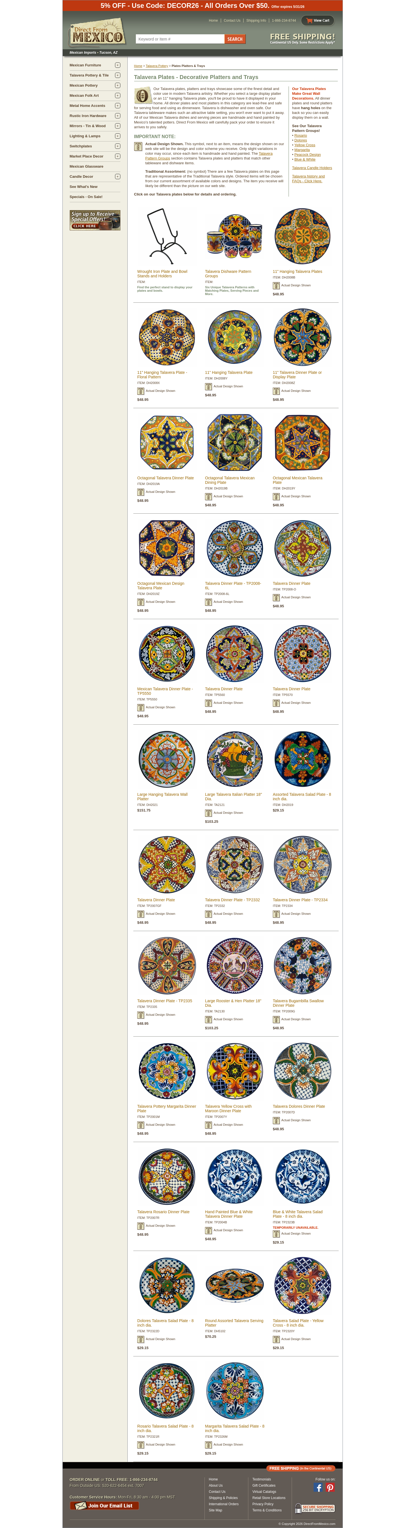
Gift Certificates (264, 1485)
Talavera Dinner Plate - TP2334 (300, 900)
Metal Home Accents (87, 106)
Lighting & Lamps (85, 136)
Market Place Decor (87, 156)
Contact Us (232, 21)
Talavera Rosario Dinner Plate (163, 1212)
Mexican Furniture (85, 65)
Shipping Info (256, 21)
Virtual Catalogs (264, 1492)
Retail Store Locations (269, 1498)
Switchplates (81, 146)
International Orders (224, 1504)
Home (213, 21)
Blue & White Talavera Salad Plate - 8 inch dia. (298, 1214)
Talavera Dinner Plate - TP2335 (164, 1001)
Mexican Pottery (84, 85)
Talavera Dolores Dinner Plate (299, 1106)
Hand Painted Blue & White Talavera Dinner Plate (229, 1214)
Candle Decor (81, 176)
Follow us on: (326, 1479)
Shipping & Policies (223, 1498)
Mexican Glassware (87, 166)
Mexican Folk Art (84, 95)
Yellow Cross (304, 145)
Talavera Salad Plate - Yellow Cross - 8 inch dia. (298, 1322)
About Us (216, 1485)
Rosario (300, 135)
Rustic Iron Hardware (88, 116)
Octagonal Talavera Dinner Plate (165, 478)
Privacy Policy (263, 1504)
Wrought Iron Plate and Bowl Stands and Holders (162, 273)
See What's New (84, 187)
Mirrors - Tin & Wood (88, 126)
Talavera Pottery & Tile (89, 75)
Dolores (300, 140)
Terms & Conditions (267, 1510)
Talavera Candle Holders (312, 168)
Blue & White (305, 159)
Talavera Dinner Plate (291, 583)
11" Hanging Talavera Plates (297, 271)
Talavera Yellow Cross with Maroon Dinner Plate (228, 1108)
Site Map (215, 1510)
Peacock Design (307, 154)
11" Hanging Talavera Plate (229, 372)
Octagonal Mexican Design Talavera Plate (160, 585)
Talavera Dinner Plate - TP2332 (232, 900)
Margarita (302, 150)
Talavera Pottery (157, 66)
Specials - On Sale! (86, 197)
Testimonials (262, 1479)
